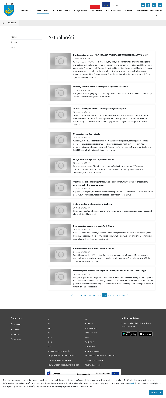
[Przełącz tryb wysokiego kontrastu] (143, 5)
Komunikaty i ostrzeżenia (149, 11)
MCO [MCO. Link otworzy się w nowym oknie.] (49, 333)
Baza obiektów (113, 11)
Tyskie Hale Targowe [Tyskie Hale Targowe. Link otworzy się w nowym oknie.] (92, 351)
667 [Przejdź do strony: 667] (94, 295)
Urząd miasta (80, 11)
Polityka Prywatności (93, 365)
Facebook (16, 324)
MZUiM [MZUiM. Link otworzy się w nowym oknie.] (50, 337)
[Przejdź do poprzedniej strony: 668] (76, 295)
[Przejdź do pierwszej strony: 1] (72, 295)
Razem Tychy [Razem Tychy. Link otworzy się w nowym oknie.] (89, 342)
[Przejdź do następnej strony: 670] (128, 295)
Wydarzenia (96, 11)
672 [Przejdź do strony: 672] (118, 295)
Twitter (15, 329)
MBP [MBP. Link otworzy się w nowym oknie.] (49, 324)
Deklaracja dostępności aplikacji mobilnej (63, 365)
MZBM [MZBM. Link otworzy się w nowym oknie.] (87, 337)
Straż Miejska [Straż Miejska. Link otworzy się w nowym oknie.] (90, 347)
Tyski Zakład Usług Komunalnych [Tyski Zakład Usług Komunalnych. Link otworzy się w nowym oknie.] (59, 360)
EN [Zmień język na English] (154, 5)
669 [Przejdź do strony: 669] (104, 295)
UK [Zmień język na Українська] (159, 5)
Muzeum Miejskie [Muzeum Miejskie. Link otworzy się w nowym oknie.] (91, 328)
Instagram (16, 339)
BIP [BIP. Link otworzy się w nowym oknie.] (49, 319)
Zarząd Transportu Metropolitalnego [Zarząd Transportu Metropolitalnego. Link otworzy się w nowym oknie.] (61, 356)
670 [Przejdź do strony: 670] (109, 295)
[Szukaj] (125, 5)
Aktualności (43, 11)
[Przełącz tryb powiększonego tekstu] (148, 5)
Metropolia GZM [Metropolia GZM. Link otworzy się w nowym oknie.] (91, 333)
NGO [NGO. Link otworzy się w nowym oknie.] (49, 347)
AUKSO (50, 328)
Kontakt (158, 15)
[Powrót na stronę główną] (3, 23)
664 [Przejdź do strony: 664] (80, 295)
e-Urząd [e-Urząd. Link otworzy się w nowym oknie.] (129, 11)
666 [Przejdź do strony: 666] (90, 295)
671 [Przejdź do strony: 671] (114, 295)
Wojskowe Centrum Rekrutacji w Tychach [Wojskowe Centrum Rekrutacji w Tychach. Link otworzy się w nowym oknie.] (100, 356)
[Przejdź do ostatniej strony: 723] (132, 295)
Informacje (27, 11)
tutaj (131, 383)
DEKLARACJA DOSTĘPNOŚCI (94, 360)
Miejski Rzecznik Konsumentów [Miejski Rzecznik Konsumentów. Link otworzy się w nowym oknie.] (59, 351)
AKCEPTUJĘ (156, 392)
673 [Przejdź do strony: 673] (123, 295)
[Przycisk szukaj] (137, 5)
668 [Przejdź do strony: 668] (99, 295)
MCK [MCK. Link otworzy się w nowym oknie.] (86, 319)
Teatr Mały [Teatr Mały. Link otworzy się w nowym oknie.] (89, 324)
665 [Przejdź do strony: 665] (85, 295)
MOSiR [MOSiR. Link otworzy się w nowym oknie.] (50, 342)
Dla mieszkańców (61, 11)
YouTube (15, 334)
